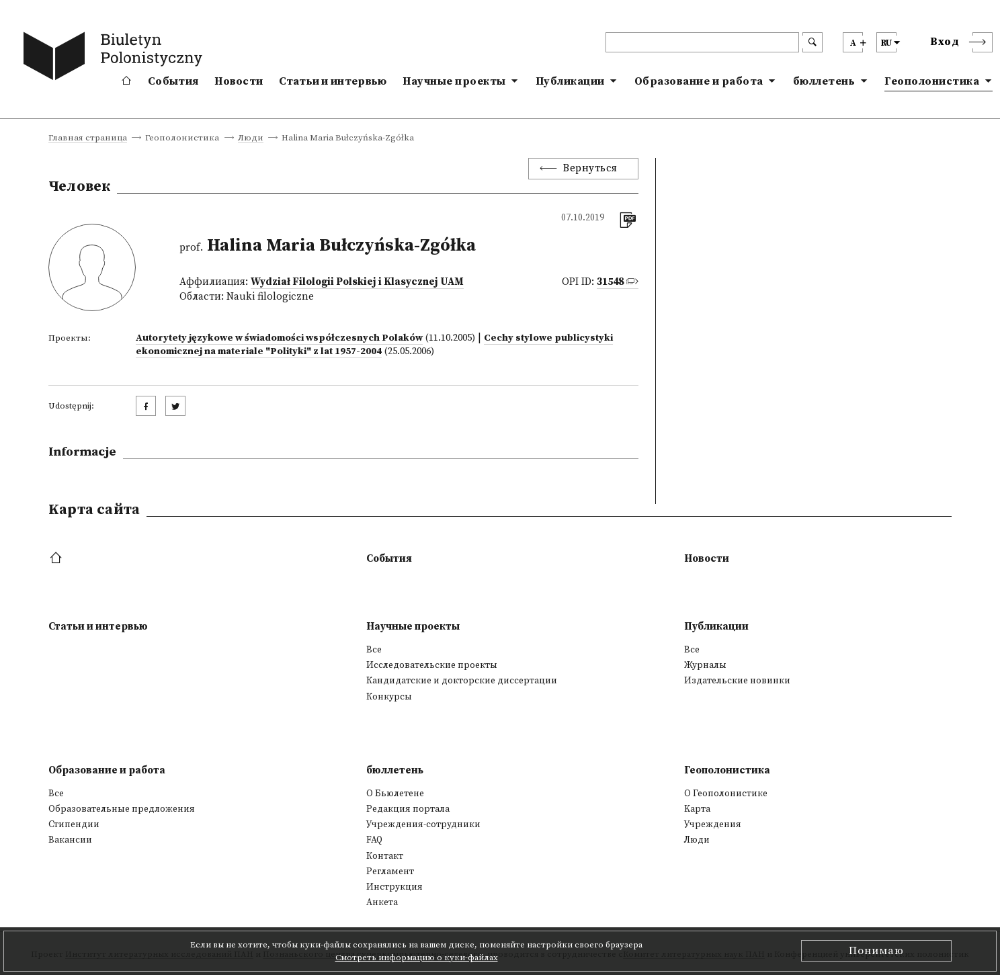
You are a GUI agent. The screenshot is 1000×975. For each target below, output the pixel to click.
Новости (238, 81)
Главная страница (87, 138)
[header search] (702, 42)
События (173, 81)
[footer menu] (57, 558)
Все (374, 650)
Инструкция (394, 887)
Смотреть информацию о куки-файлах (416, 957)
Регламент (390, 871)
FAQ (374, 840)
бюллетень (824, 81)
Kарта (697, 809)
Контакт (384, 856)
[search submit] (812, 42)
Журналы (705, 665)
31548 (610, 281)
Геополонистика (931, 81)
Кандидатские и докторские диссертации (461, 681)
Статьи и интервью (332, 81)
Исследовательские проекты (431, 665)
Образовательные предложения (121, 809)
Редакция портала (408, 809)
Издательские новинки (737, 681)
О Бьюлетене (395, 794)
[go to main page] (116, 58)
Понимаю (876, 951)
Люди (250, 138)
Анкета (382, 902)
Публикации (570, 81)
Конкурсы (389, 697)
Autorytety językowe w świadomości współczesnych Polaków (279, 338)
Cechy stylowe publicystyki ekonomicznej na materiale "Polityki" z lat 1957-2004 (374, 344)
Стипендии (73, 824)
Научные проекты (454, 81)
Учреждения (712, 824)
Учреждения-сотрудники (423, 824)
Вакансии (70, 840)
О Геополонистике (725, 794)
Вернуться (590, 168)
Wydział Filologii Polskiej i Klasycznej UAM (357, 281)
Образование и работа (698, 81)
